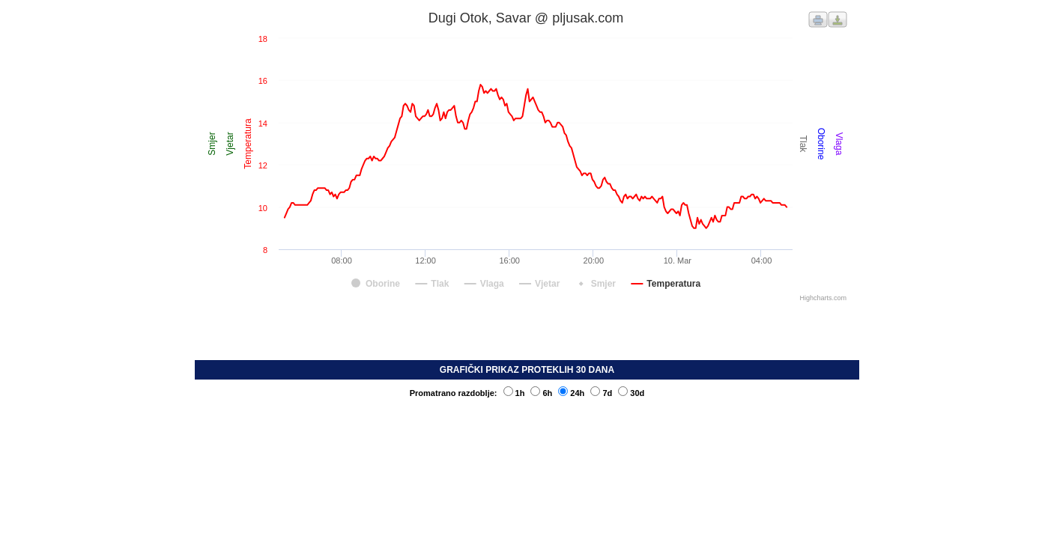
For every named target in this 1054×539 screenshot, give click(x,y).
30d (631, 393)
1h (514, 393)
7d (601, 393)
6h (541, 393)
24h (571, 393)
